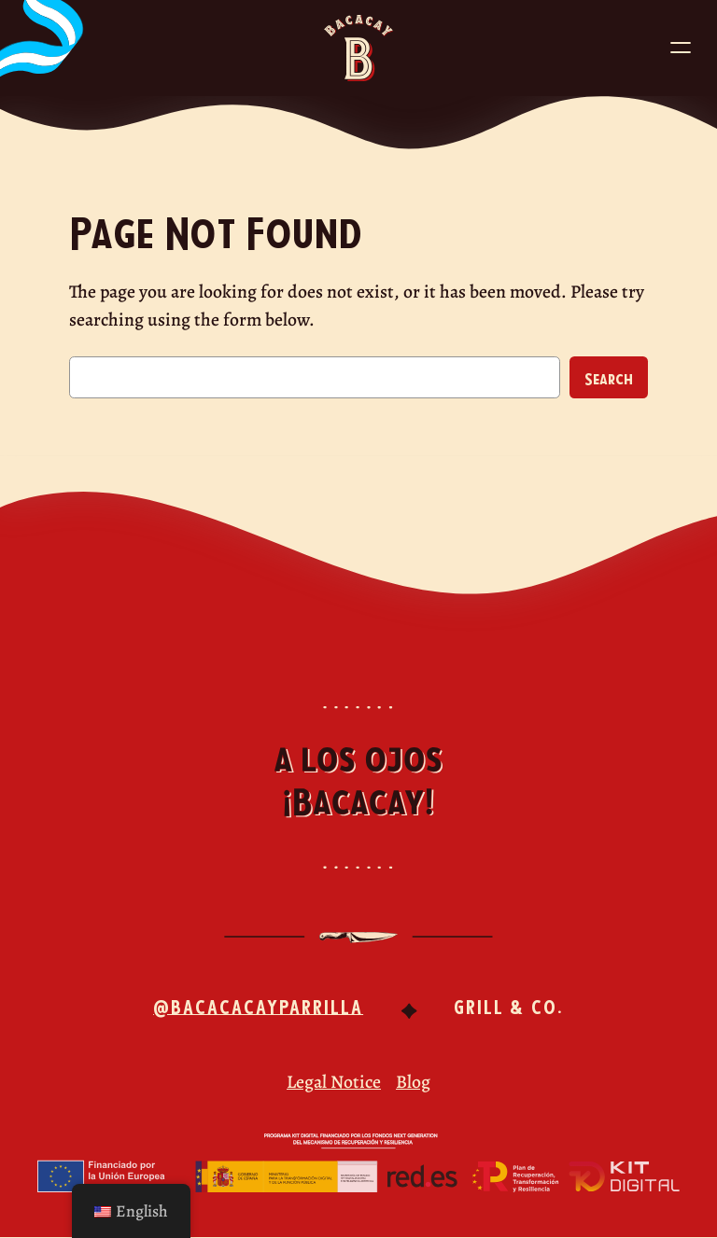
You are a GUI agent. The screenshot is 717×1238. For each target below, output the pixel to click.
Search (608, 378)
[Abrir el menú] (681, 48)
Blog (413, 1081)
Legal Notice (334, 1081)
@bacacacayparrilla (258, 1006)
